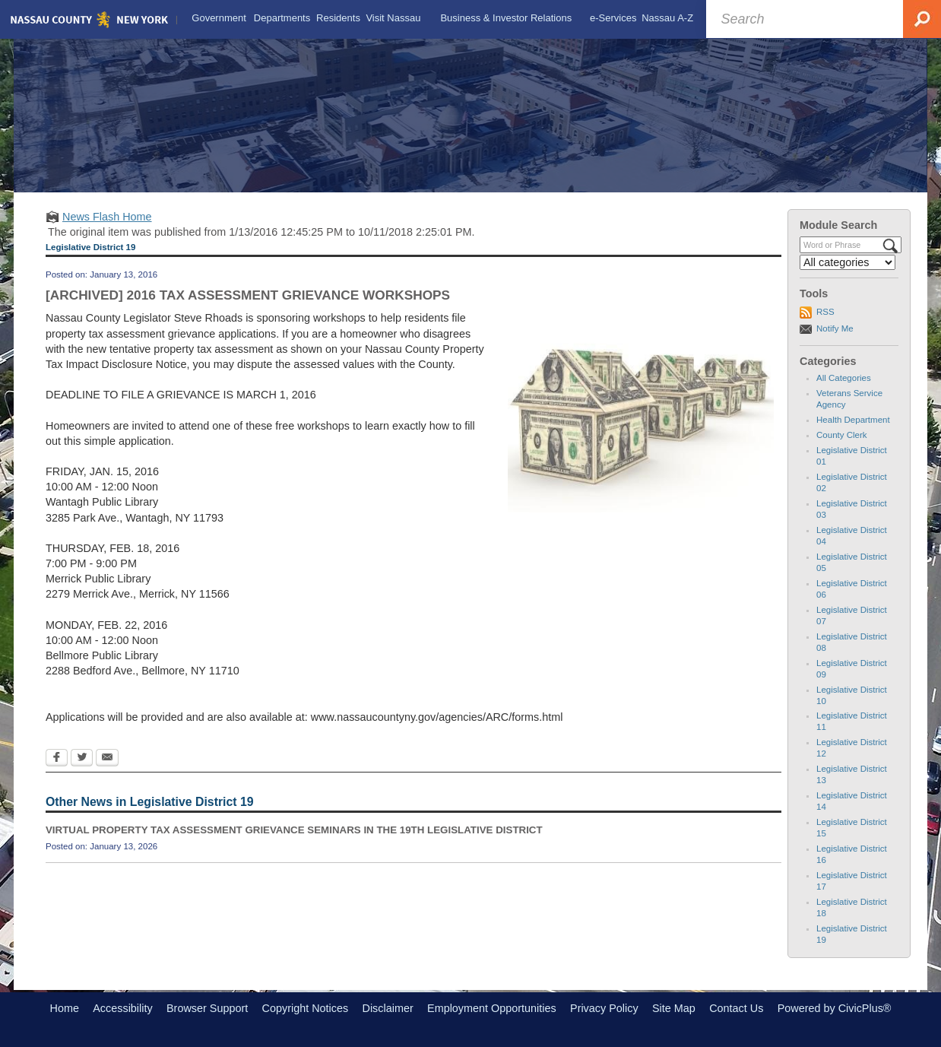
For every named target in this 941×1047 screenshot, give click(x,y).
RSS (825, 311)
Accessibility (122, 1008)
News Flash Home (107, 217)
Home (64, 1008)
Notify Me (835, 328)
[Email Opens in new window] (107, 759)
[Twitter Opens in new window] (82, 759)
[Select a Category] (847, 262)
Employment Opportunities (491, 1008)
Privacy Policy (604, 1008)
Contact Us (736, 1008)
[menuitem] (219, 18)
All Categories (843, 377)
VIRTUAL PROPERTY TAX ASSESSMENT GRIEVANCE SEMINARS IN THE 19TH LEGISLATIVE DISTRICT (294, 830)
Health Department (853, 419)
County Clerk (841, 434)
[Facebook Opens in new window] (57, 759)
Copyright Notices (305, 1008)
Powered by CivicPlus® (835, 1008)
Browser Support (207, 1008)
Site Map (673, 1008)
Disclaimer (388, 1008)
